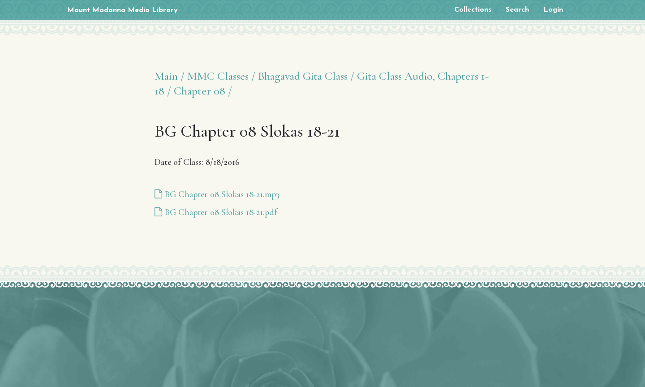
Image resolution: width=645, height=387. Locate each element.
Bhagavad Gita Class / (306, 76)
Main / (170, 76)
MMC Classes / (221, 76)
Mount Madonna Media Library (122, 10)
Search (517, 9)
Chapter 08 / (203, 91)
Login (553, 9)
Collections (472, 9)
